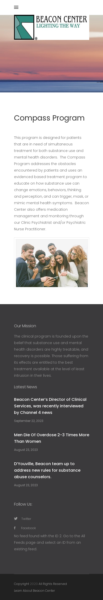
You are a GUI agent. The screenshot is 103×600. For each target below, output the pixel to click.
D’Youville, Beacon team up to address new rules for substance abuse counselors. (47, 470)
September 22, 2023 (28, 421)
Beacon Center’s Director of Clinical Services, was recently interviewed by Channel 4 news (50, 406)
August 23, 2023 (26, 450)
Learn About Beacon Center (34, 590)
